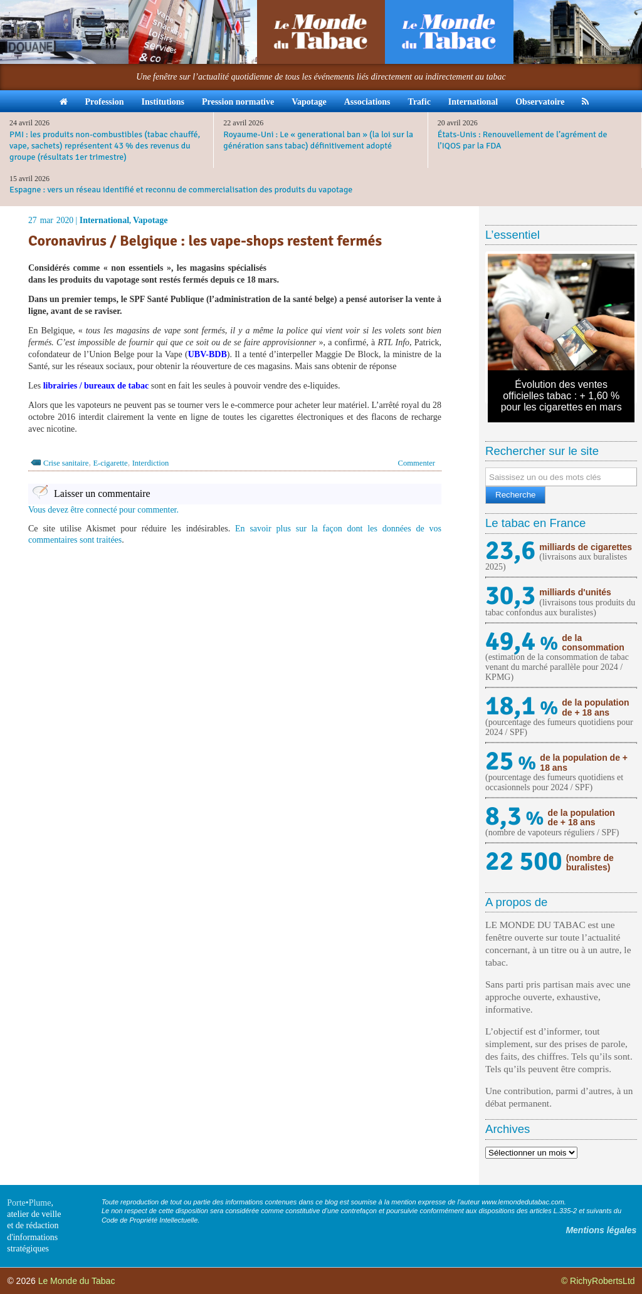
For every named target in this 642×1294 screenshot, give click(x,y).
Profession (104, 102)
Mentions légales (601, 1230)
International (473, 102)
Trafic (419, 102)
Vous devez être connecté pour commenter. (103, 509)
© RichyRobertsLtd (598, 1281)
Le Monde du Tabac (76, 1281)
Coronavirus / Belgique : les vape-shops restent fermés (206, 240)
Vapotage (309, 102)
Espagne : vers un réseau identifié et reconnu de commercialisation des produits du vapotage (180, 189)
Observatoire (539, 102)
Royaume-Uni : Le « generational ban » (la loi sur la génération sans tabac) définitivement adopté (318, 140)
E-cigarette (110, 463)
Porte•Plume (29, 1203)
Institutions (162, 102)
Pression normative (238, 102)
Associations (367, 102)
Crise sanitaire (65, 463)
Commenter (416, 463)
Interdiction (150, 463)
